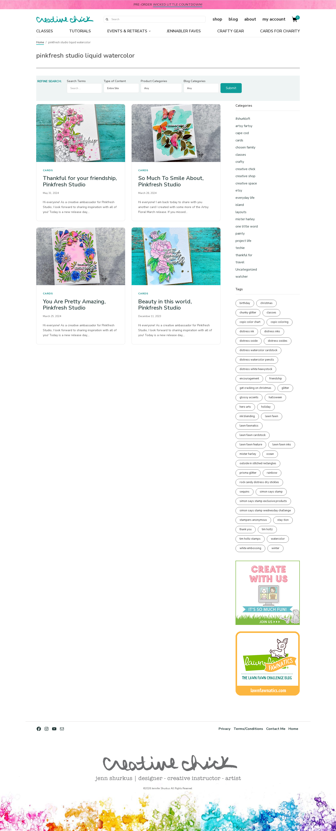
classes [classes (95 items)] (271, 312)
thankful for (244, 255)
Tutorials (80, 31)
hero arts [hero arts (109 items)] (245, 407)
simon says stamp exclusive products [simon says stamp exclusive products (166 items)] (263, 501)
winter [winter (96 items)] (275, 548)
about (250, 19)
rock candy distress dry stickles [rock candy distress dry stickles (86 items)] (259, 482)
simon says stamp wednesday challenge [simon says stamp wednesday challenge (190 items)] (265, 510)
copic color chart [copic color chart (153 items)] (250, 322)
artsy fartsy (244, 126)
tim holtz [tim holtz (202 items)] (267, 529)
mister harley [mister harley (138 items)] (248, 454)
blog (233, 19)
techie (240, 248)
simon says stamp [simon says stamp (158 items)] (271, 492)
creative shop (245, 176)
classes (241, 155)
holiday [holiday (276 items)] (266, 407)
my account (273, 19)
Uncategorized (246, 269)
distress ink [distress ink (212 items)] (247, 331)
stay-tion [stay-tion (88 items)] (283, 520)
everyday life (245, 198)
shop (217, 19)
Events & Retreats (127, 31)
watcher (242, 276)
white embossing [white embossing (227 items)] (250, 548)
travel (240, 262)
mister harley (245, 219)
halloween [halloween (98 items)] (275, 397)
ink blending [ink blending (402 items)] (247, 416)
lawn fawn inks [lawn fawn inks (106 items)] (281, 444)
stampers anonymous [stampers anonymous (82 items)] (253, 520)
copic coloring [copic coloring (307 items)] (279, 322)
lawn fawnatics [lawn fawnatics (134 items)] (249, 426)
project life (243, 241)
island (240, 205)
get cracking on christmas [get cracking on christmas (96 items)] (255, 388)
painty (240, 233)
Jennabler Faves (184, 31)
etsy (239, 190)
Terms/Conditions (248, 728)
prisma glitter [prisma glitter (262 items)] (248, 473)
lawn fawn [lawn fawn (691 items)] (271, 416)
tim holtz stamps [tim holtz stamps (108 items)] (250, 539)
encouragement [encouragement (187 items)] (249, 378)
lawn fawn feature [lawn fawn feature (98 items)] (251, 444)
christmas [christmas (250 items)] (266, 303)
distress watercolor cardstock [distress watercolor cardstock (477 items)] (258, 350)
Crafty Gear (230, 31)
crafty (240, 162)
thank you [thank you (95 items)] (246, 529)
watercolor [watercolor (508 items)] (278, 539)
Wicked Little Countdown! (177, 4)
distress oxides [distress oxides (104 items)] (277, 341)
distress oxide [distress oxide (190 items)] (249, 341)
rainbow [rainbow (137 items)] (272, 473)
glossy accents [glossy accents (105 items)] (249, 397)
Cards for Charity (280, 31)
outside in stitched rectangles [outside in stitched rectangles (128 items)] (258, 463)
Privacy (224, 728)
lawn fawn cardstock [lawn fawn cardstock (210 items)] (253, 435)
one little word (247, 226)
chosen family (245, 147)
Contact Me (275, 728)
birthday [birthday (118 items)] (245, 303)
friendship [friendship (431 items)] (275, 378)
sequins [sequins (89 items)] (244, 492)
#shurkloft (243, 119)
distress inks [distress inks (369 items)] (272, 331)
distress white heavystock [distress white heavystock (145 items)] (256, 369)
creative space (246, 183)
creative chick (245, 169)
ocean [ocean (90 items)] (270, 454)
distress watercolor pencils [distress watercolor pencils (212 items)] (257, 360)
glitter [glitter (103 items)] (285, 388)
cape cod (242, 133)
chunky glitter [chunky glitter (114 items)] (248, 312)
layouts (241, 212)
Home (40, 42)
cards (48, 170)
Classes (44, 31)
